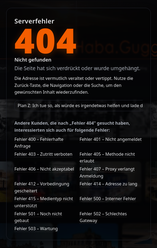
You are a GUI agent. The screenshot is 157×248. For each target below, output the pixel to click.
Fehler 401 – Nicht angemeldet (111, 139)
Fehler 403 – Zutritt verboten (43, 154)
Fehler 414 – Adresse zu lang (108, 184)
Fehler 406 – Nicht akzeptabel (44, 169)
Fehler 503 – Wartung (36, 229)
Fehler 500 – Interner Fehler (108, 199)
